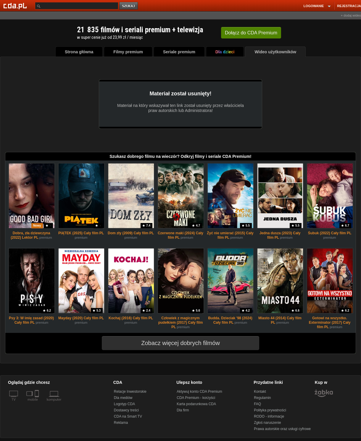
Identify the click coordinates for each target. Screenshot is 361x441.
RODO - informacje (269, 416)
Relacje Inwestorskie (130, 391)
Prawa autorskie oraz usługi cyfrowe (282, 429)
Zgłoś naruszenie (267, 423)
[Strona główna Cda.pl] (16, 5)
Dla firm (183, 410)
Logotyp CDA (124, 404)
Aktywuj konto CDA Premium (199, 391)
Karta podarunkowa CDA (196, 404)
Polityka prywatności (270, 410)
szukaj (129, 6)
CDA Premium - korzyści (196, 398)
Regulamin (262, 398)
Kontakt (260, 391)
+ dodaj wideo (351, 15)
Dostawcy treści (126, 410)
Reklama (121, 423)
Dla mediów (123, 398)
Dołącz (251, 32)
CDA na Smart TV (128, 416)
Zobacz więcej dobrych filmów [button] (176, 343)
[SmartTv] (37, 403)
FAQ (257, 404)
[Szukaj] (76, 5)
